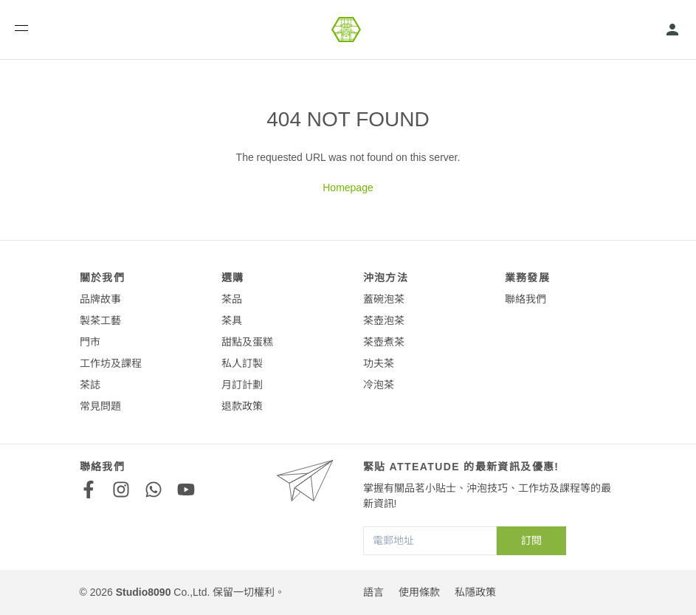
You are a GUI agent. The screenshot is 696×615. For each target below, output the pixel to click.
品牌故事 (100, 299)
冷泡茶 (378, 385)
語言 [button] (373, 592)
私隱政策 (475, 592)
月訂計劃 (242, 385)
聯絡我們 (525, 299)
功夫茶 (378, 363)
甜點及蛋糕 (247, 342)
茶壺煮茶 (383, 342)
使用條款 (419, 592)
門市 (90, 342)
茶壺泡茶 (383, 320)
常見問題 (100, 406)
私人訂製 (242, 363)
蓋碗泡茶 (383, 299)
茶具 (231, 320)
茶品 (231, 299)
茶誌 (90, 385)
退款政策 (242, 406)
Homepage (348, 187)
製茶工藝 (100, 320)
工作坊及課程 (111, 363)
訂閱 (531, 540)
